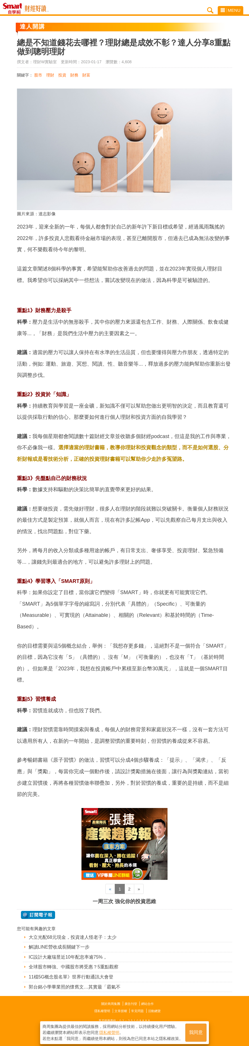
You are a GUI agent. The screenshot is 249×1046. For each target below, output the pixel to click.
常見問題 (137, 1011)
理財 (50, 75)
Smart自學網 (14, 8)
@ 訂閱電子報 (38, 915)
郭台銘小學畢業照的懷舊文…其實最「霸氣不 (74, 986)
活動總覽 (154, 1011)
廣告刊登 (130, 1003)
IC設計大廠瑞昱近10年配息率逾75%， (68, 957)
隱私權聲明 (102, 1011)
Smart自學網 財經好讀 (36, 8)
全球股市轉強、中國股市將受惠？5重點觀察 (73, 966)
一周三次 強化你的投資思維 (124, 901)
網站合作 (147, 1003)
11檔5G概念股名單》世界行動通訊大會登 (71, 976)
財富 (86, 75)
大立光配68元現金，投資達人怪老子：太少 (72, 937)
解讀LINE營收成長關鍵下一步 (59, 947)
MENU (230, 10)
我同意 (196, 1032)
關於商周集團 (110, 1003)
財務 (74, 75)
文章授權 (120, 1011)
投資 (62, 75)
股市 (38, 75)
